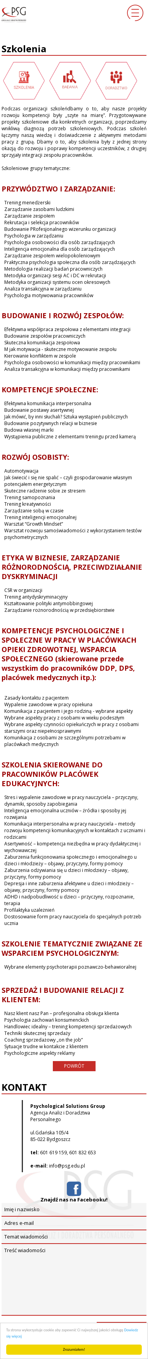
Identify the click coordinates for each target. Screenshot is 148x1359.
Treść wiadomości (74, 1280)
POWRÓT (74, 1066)
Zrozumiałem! (74, 1349)
